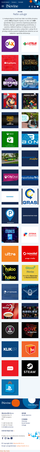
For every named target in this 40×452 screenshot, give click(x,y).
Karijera (14, 2)
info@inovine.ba (8, 427)
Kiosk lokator (5, 2)
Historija (24, 421)
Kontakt (20, 2)
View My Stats (5, 451)
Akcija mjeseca (26, 415)
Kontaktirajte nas (8, 431)
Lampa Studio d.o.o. (23, 446)
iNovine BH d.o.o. (18, 443)
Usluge (24, 425)
